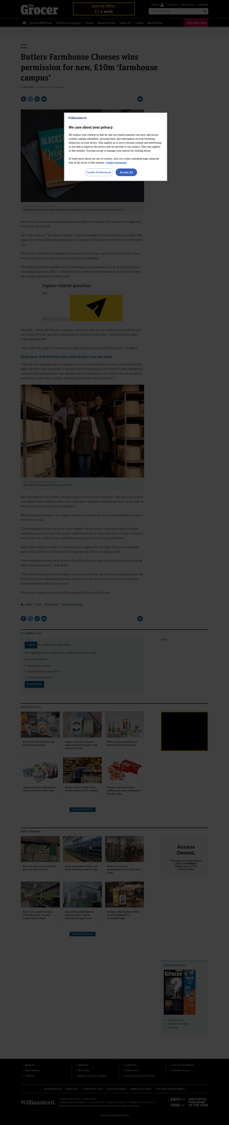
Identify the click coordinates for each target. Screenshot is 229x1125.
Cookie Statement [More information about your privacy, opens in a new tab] (116, 162)
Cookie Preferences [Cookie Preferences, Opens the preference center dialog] (99, 172)
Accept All (126, 172)
